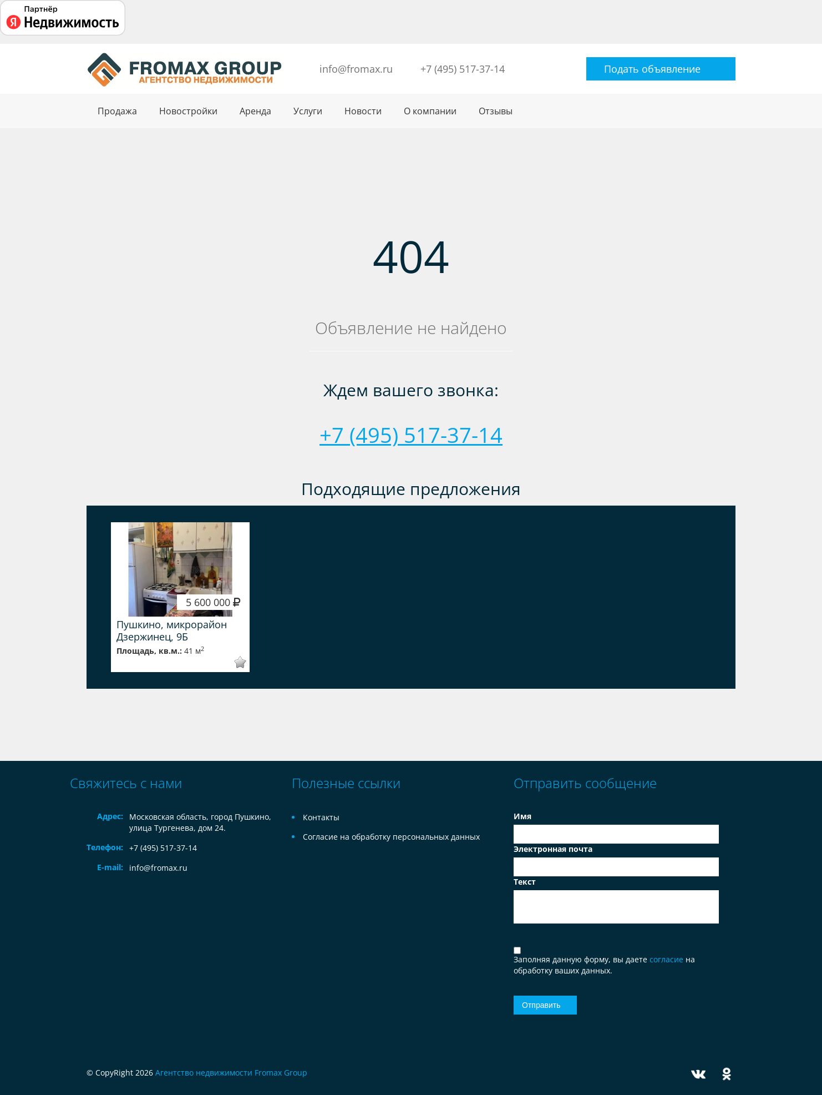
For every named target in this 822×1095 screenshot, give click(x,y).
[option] (180, 597)
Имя (522, 816)
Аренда (255, 111)
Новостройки (188, 111)
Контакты (321, 817)
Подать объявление (652, 68)
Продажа (117, 111)
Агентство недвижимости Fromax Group (231, 1072)
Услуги (307, 111)
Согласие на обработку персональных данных (391, 836)
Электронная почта (553, 849)
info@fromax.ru (356, 68)
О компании (430, 111)
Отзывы (496, 111)
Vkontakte (698, 1074)
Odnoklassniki (726, 1074)
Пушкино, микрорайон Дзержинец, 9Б (171, 630)
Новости (363, 111)
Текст (525, 881)
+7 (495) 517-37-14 (462, 68)
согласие (668, 959)
